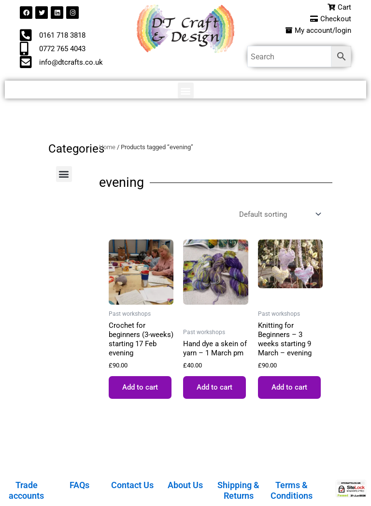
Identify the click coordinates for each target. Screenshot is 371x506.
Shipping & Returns (238, 490)
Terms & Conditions (292, 490)
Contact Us (132, 485)
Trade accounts (26, 490)
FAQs (79, 485)
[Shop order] (279, 214)
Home (107, 147)
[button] (186, 90)
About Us (185, 485)
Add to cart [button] (140, 387)
